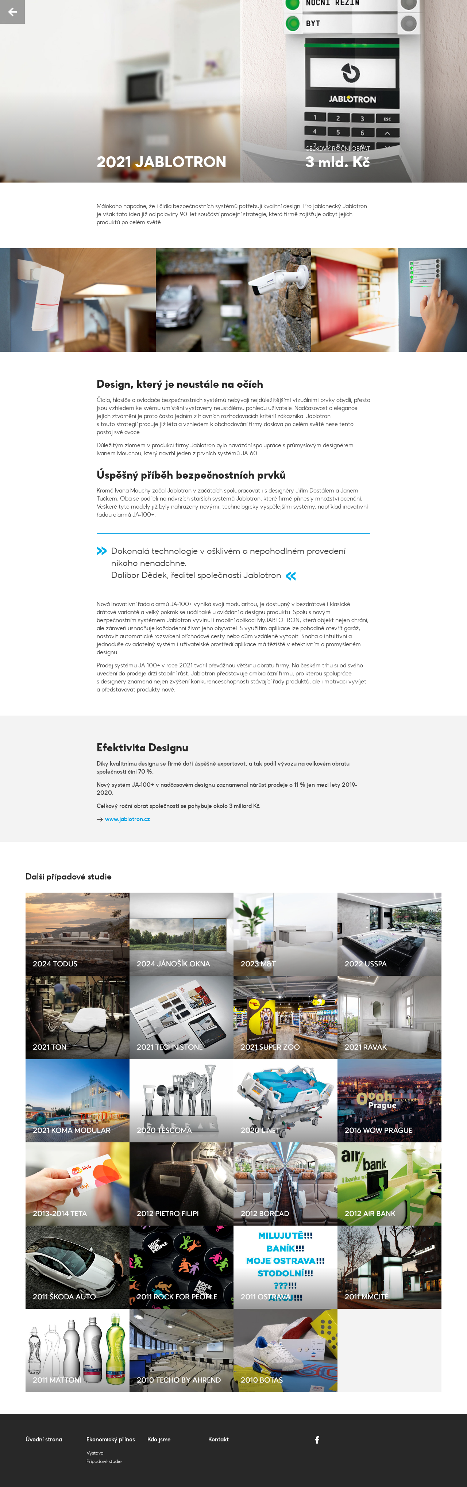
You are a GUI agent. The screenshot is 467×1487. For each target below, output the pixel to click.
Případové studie (103, 1461)
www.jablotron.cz (127, 819)
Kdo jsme (159, 1439)
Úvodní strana (44, 1439)
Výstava (95, 1453)
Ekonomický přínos (110, 1439)
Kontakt (218, 1439)
